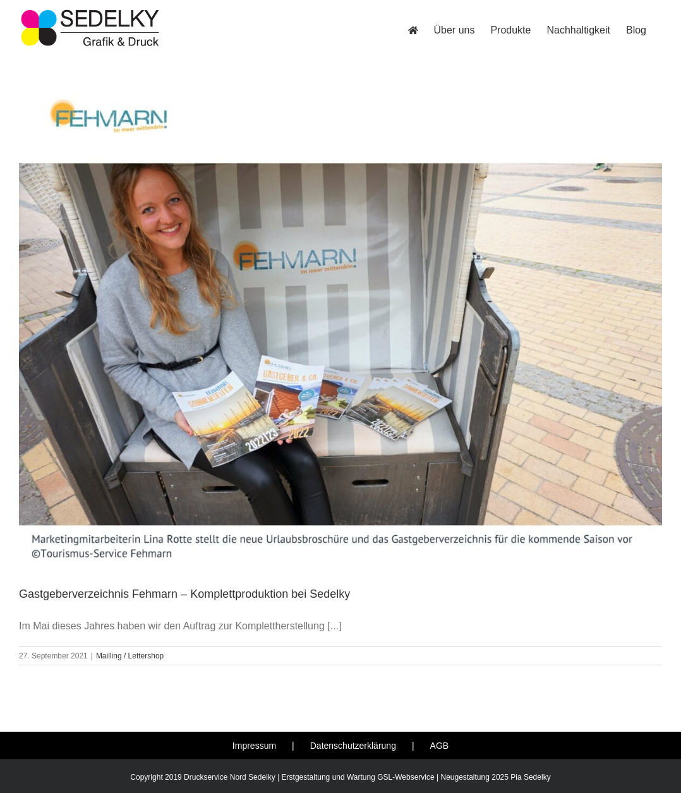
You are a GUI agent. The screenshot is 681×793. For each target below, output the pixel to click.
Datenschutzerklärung (353, 746)
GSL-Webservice (405, 777)
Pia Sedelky (530, 777)
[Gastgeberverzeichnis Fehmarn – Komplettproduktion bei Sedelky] (340, 331)
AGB (439, 746)
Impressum (254, 746)
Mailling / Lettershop (130, 655)
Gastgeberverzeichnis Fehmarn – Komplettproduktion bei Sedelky (184, 594)
